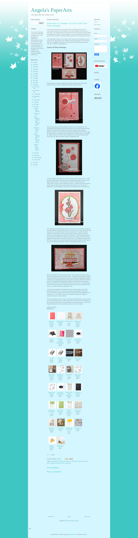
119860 (60, 360)
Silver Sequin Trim (69, 358)
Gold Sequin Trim (77, 428)
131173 (69, 431)
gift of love (80, 461)
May (35, 106)
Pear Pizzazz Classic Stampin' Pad (51, 411)
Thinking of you (37, 114)
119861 (51, 360)
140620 (51, 430)
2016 (34, 84)
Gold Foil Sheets (60, 428)
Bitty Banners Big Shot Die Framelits (77, 322)
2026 (34, 62)
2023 (34, 69)
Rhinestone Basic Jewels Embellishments (69, 394)
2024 (34, 67)
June (35, 104)
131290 (60, 412)
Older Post (87, 516)
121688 (77, 395)
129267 (77, 325)
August (36, 100)
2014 (34, 164)
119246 (69, 396)
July (35, 102)
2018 (34, 80)
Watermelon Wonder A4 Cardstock (51, 322)
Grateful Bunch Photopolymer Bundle (51, 376)
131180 (51, 414)
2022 (34, 71)
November (36, 90)
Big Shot (51, 339)
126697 (77, 377)
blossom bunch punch (64, 461)
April (35, 153)
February (36, 157)
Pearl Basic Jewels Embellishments (69, 411)
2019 (34, 78)
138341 (51, 325)
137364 (60, 344)
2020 (34, 76)
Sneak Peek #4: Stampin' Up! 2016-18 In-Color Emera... (37, 138)
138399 (69, 359)
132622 (60, 429)
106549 (60, 323)
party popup (68, 463)
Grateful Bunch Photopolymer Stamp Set (60, 376)
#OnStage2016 (55, 461)
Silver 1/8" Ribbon (77, 358)
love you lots (61, 463)
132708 (77, 341)
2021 (34, 73)
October (36, 94)
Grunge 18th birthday (36, 110)
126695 (51, 395)
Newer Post (51, 516)
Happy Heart (54, 463)
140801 (51, 378)
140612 (69, 377)
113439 (51, 340)
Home (69, 516)
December (36, 86)
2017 (34, 82)
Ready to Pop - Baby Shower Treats (36, 147)
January (36, 159)
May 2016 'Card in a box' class (36, 130)
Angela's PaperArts (51, 10)
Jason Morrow (72, 534)
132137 (77, 359)
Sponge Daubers (60, 445)
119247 (69, 414)
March (36, 155)
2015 (34, 162)
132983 (77, 429)
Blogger (85, 534)
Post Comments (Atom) (73, 520)
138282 (77, 412)
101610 (51, 448)
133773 (60, 447)
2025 (34, 64)
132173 (69, 323)
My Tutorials (97, 24)
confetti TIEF (74, 461)
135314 (69, 341)
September (37, 96)
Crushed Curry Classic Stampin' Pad (69, 429)
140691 (60, 378)
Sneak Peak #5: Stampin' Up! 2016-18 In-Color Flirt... (37, 121)
